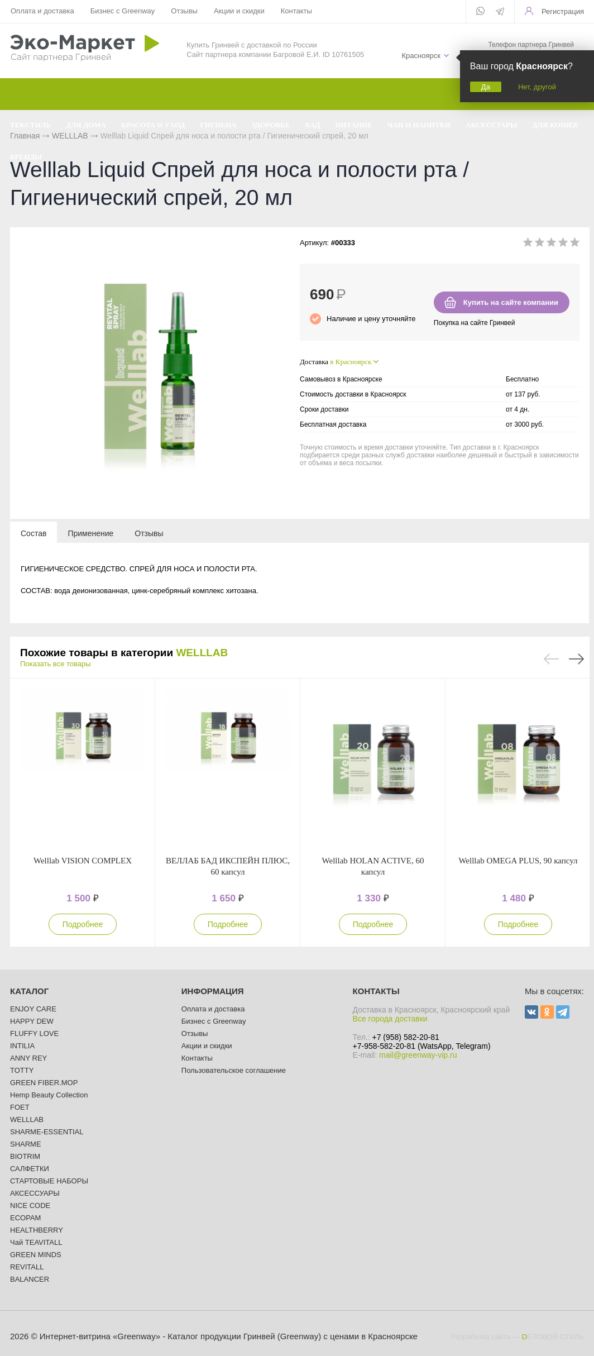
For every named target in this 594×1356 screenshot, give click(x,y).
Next (576, 659)
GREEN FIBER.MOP (44, 1082)
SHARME (25, 1144)
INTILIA (22, 1046)
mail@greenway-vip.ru (418, 1055)
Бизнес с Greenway (122, 11)
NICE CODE (30, 1205)
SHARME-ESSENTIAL (46, 1132)
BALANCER (29, 1279)
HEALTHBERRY (36, 1230)
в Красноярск (350, 361)
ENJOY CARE (33, 1009)
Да (485, 87)
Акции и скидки (239, 11)
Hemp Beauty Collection (49, 1095)
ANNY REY (28, 1058)
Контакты (296, 11)
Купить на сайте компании (510, 302)
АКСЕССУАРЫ (35, 1193)
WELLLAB (202, 652)
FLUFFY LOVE (34, 1033)
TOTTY (21, 1070)
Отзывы (184, 11)
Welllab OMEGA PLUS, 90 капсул (517, 860)
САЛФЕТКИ (29, 1168)
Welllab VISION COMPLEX (82, 860)
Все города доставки (390, 1018)
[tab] (33, 533)
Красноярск (420, 55)
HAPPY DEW (32, 1021)
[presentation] (33, 532)
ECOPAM (25, 1218)
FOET (20, 1107)
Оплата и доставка (42, 11)
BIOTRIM (25, 1156)
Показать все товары (55, 664)
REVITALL (27, 1267)
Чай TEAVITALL (36, 1242)
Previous (551, 659)
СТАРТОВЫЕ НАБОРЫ (49, 1181)
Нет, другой (537, 87)
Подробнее (83, 924)
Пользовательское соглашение (233, 1070)
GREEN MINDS (35, 1254)
